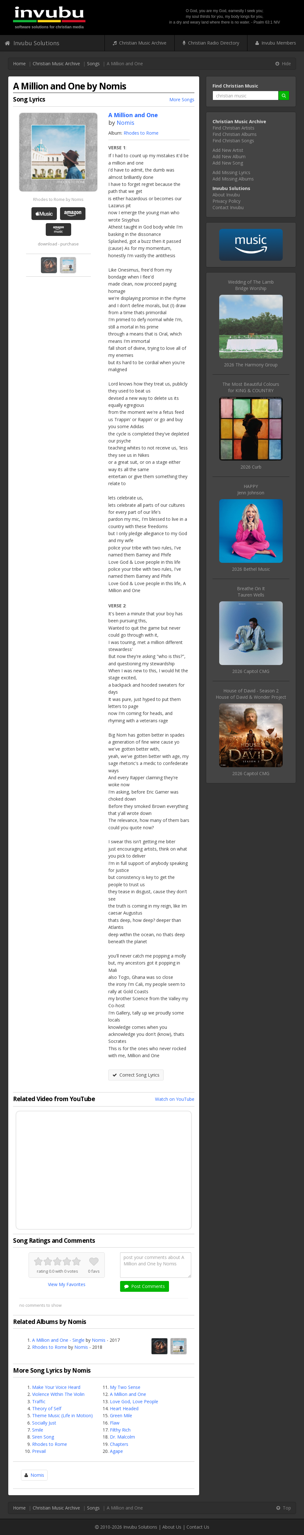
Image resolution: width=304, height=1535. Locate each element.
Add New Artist (228, 150)
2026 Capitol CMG (250, 671)
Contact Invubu (228, 207)
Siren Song (43, 1437)
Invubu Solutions (32, 43)
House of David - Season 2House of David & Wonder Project (251, 694)
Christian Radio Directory (211, 43)
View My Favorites (66, 1284)
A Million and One (128, 1394)
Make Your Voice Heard (56, 1387)
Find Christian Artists (233, 128)
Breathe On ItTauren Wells (251, 591)
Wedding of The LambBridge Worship (251, 285)
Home (19, 63)
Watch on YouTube (174, 1099)
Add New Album (229, 156)
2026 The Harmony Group (251, 365)
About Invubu (226, 195)
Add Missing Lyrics (231, 172)
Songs (93, 63)
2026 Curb (250, 467)
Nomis (125, 122)
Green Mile (121, 1415)
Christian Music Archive (139, 43)
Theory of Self (46, 1408)
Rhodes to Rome (141, 133)
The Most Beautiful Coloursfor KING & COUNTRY (250, 387)
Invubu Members (275, 43)
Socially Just (44, 1423)
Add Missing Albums (233, 179)
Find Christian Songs (233, 141)
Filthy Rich (120, 1430)
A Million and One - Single (58, 1340)
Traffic (38, 1401)
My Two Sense (125, 1387)
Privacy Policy (226, 201)
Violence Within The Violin (58, 1394)
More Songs (181, 99)
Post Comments (144, 1286)
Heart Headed (124, 1408)
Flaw (114, 1423)
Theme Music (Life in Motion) (62, 1415)
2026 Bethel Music (251, 569)
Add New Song (228, 163)
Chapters (119, 1444)
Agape (116, 1451)
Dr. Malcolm (122, 1437)
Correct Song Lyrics (135, 1075)
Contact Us (197, 1527)
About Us (171, 1527)
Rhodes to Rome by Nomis (58, 199)
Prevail (39, 1451)
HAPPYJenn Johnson (250, 489)
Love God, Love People (134, 1401)
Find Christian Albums (235, 134)
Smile (37, 1430)
